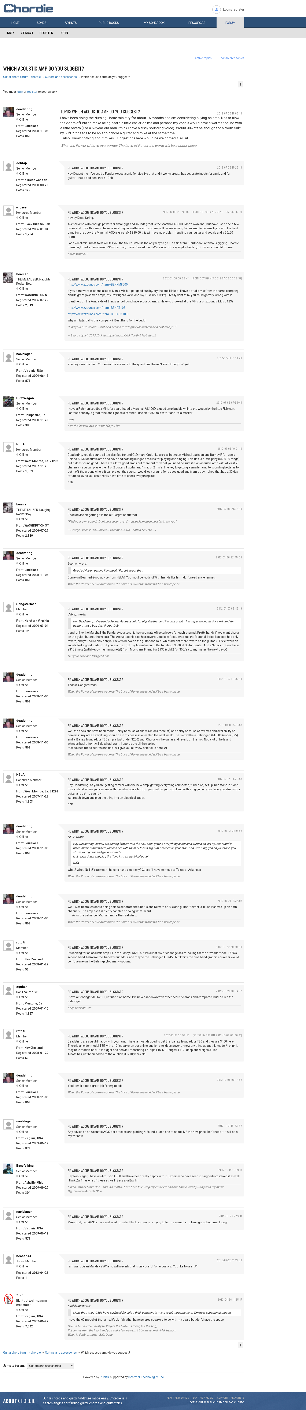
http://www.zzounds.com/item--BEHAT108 (96, 307)
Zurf (19, 1295)
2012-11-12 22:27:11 (230, 1216)
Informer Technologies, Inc (146, 1377)
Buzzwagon (25, 398)
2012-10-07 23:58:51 (176, 1035)
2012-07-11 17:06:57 (230, 725)
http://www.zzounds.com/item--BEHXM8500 (98, 284)
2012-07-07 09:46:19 (229, 608)
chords (239, 1402)
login (20, 91)
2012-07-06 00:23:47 (176, 278)
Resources (196, 22)
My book (154, 22)
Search (27, 33)
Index (11, 33)
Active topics (203, 58)
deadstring (24, 109)
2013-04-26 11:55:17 (230, 1299)
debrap (21, 163)
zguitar (21, 987)
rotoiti (20, 942)
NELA (20, 444)
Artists (71, 22)
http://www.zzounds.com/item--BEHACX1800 (98, 314)
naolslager (24, 354)
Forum (230, 22)
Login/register (233, 9)
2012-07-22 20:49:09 (229, 947)
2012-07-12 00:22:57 (229, 779)
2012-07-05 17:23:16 (229, 167)
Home (15, 22)
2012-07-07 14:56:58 (229, 679)
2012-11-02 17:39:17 (230, 1170)
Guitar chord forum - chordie (22, 77)
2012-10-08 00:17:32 (229, 1079)
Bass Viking (25, 1166)
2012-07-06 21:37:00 (229, 508)
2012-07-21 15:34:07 (229, 900)
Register (46, 33)
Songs (42, 22)
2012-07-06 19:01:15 (229, 448)
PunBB (104, 1377)
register (32, 91)
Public (109, 22)
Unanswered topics (231, 58)
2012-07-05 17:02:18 (229, 113)
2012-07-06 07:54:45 (229, 402)
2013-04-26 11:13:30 (229, 1260)
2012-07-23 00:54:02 (229, 991)
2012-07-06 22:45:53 (229, 557)
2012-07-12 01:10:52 (229, 830)
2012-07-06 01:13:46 (229, 358)
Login (64, 33)
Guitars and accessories (61, 77)
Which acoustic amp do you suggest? (43, 68)
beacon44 (23, 1256)
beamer (22, 274)
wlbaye (21, 207)
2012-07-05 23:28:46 (175, 212)
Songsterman (26, 604)
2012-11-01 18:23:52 (230, 1125)
